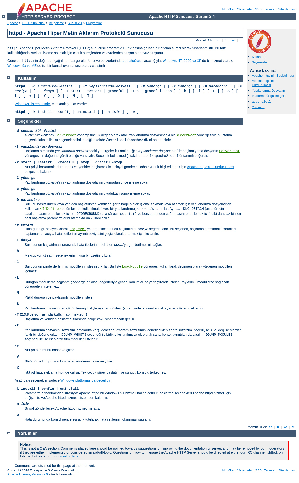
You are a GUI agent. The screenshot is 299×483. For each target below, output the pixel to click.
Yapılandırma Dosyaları (268, 90)
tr (241, 40)
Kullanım (258, 57)
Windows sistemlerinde (32, 104)
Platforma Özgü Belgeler (269, 96)
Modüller (228, 9)
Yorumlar (258, 107)
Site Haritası (287, 9)
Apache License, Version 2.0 (27, 474)
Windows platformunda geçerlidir (85, 380)
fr (226, 40)
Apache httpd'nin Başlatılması (273, 75)
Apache (12, 23)
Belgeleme (56, 23)
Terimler (269, 9)
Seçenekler (260, 62)
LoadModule (132, 266)
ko (233, 40)
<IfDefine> (50, 209)
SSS (258, 9)
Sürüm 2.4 (75, 23)
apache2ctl (132, 61)
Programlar (94, 23)
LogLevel (78, 229)
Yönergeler (245, 9)
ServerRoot (66, 135)
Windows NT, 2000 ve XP (182, 61)
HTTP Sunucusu (33, 23)
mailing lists (69, 456)
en (218, 40)
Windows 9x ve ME (22, 65)
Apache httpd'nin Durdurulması (263, 83)
